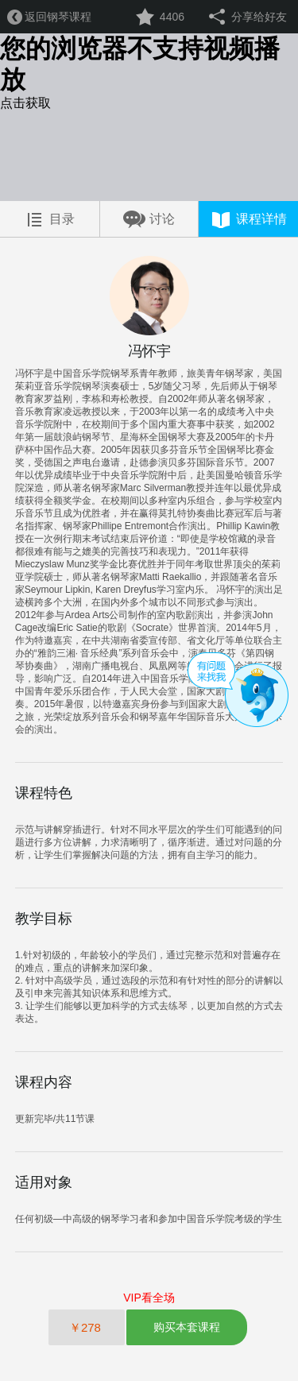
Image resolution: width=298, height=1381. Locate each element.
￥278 (86, 1327)
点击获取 (25, 103)
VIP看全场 (149, 1297)
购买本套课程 (186, 1327)
